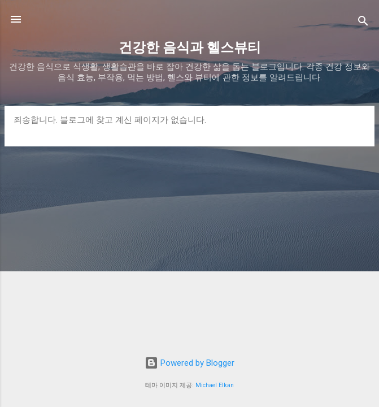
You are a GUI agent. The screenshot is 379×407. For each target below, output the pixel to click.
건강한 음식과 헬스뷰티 (190, 47)
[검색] (363, 23)
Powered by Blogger (189, 363)
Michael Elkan (214, 385)
